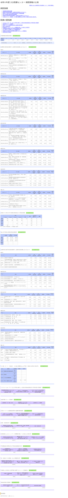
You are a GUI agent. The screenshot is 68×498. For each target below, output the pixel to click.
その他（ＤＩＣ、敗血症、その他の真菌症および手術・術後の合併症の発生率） (20, 16)
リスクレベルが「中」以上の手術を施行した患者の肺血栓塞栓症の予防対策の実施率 (21, 22)
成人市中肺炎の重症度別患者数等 (10, 14)
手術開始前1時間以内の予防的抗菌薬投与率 (12, 28)
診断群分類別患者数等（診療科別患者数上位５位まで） (14, 12)
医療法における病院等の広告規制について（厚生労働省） (41, 5)
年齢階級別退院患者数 (7, 11)
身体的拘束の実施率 (7, 32)
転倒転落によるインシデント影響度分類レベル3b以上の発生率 (16, 27)
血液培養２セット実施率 (8, 23)
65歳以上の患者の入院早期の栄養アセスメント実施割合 (15, 30)
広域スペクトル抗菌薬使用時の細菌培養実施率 (13, 25)
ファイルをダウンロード (16, 35)
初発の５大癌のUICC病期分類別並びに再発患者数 (13, 13)
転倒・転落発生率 (6, 26)
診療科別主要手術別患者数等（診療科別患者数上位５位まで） (16, 15)
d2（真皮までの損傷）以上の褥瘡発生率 (11, 29)
